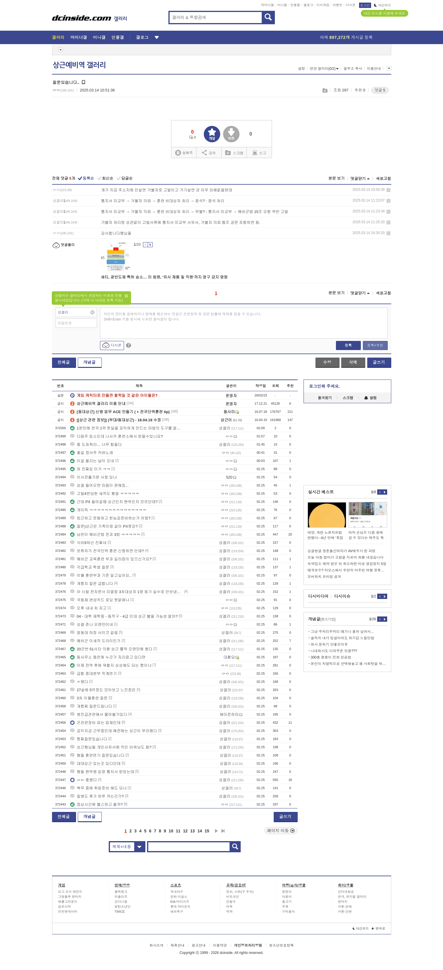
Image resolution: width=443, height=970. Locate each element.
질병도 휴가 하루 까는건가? (97, 796)
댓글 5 (380, 90)
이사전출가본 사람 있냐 (93, 477)
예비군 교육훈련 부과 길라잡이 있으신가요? (110, 559)
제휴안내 (177, 945)
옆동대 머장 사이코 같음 (94, 632)
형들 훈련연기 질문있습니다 (97, 755)
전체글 (64, 362)
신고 (259, 152)
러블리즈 (121, 896)
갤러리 (58, 37)
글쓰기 (379, 362)
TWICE (120, 911)
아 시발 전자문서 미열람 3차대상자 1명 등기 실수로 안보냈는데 (126, 592)
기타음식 (288, 911)
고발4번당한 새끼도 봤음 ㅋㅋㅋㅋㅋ (104, 493)
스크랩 (324, 90)
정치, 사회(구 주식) (240, 891)
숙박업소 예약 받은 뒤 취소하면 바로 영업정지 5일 (347, 564)
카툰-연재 (345, 906)
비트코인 (232, 896)
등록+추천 (375, 345)
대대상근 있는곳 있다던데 (95, 763)
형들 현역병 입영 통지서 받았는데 (102, 772)
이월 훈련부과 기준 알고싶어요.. (100, 575)
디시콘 (351, 5)
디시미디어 (318, 596)
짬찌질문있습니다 (88, 739)
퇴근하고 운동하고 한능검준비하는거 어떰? (110, 518)
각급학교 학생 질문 (89, 567)
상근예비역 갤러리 (79, 65)
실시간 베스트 (321, 492)
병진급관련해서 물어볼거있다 (98, 714)
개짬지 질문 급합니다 (91, 583)
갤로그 (308, 5)
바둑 (229, 906)
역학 (229, 911)
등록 (348, 345)
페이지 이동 (281, 830)
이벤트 (337, 5)
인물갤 (295, 5)
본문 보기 (336, 178)
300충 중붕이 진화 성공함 (331, 657)
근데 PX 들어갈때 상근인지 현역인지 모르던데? (114, 502)
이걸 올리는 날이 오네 (92, 461)
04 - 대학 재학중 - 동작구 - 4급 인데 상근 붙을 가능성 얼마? (123, 616)
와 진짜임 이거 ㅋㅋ (90, 469)
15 (207, 831)
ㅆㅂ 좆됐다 (83, 780)
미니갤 (282, 5)
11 (178, 831)
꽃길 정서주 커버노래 (91, 453)
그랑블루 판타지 (70, 896)
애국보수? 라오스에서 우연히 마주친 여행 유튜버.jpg (347, 570)
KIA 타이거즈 (179, 901)
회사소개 (156, 945)
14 (199, 831)
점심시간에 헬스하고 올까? (96, 804)
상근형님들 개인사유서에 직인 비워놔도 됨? (110, 747)
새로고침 (383, 178)
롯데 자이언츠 (180, 906)
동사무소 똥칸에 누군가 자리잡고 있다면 (107, 657)
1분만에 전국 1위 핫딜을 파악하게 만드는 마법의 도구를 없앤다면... (126, 428)
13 (192, 831)
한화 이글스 (178, 896)
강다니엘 (121, 901)
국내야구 (176, 891)
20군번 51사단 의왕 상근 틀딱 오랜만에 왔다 (111, 649)
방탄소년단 (123, 906)
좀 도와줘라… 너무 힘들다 (96, 444)
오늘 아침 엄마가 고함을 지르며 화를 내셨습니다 (346, 557)
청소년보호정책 (281, 945)
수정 (327, 362)
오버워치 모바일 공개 (324, 577)
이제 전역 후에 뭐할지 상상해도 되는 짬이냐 (110, 665)
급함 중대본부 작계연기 (93, 673)
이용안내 (374, 69)
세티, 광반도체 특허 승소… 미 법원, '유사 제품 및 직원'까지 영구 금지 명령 (164, 277)
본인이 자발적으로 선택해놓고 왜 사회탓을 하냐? (349, 664)
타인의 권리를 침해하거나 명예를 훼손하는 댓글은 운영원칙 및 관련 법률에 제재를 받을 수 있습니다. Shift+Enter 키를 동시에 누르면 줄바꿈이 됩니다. (182, 316)
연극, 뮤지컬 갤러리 (352, 896)
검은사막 (64, 906)
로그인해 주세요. (324, 386)
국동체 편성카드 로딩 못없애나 (99, 600)
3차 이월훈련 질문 (88, 698)
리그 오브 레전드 (70, 891)
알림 (370, 398)
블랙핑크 (121, 891)
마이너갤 (267, 5)
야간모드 (382, 5)
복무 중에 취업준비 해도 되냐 (98, 788)
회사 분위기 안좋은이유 (329, 644)
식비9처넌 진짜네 (88, 543)
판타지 (343, 901)
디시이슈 (342, 596)
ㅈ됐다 (79, 682)
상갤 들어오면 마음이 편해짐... (99, 485)
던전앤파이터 (67, 911)
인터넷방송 (346, 891)
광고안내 (199, 945)
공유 (209, 152)
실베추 (184, 153)
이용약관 (220, 945)
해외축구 (176, 911)
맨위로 (378, 928)
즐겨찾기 (325, 398)
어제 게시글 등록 (346, 37)
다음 (216, 831)
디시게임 (322, 5)
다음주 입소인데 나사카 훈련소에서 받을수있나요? (116, 436)
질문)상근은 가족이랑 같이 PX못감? (104, 526)
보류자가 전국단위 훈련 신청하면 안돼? (107, 551)
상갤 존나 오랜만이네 (91, 624)
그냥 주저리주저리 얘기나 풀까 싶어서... (342, 632)
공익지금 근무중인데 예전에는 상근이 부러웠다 (113, 731)
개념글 (89, 362)
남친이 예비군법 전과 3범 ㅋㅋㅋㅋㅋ (105, 534)
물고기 (287, 901)
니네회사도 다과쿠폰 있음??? (334, 651)
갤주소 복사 (353, 69)
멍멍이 (287, 891)
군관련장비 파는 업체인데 (95, 722)
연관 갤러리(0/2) (324, 69)
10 (171, 831)
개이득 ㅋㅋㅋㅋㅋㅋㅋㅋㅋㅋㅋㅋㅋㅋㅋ (108, 510)
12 (185, 831)
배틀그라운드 (67, 901)
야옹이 (287, 896)
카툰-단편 (345, 911)
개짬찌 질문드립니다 (91, 706)
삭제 (388, 190)
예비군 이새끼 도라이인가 (95, 641)
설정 (301, 69)
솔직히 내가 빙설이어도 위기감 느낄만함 (342, 638)
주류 (285, 906)
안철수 (231, 901)
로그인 (365, 5)
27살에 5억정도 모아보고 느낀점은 (103, 690)
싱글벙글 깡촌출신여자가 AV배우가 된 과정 (341, 551)
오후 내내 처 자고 (88, 608)
